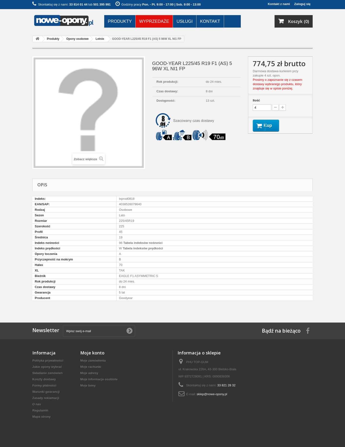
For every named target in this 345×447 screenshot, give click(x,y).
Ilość (256, 100)
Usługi (185, 21)
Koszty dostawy (44, 379)
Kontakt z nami (279, 4)
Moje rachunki (90, 367)
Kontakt (210, 21)
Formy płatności (44, 385)
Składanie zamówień (47, 373)
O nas (36, 404)
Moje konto (92, 353)
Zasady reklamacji (45, 398)
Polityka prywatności (47, 360)
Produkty (120, 21)
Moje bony (88, 385)
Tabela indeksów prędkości (142, 248)
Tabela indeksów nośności (142, 243)
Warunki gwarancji (46, 392)
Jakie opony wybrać (47, 367)
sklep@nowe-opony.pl (212, 394)
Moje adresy (89, 373)
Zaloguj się (302, 4)
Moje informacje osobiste (99, 379)
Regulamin (40, 410)
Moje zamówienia (93, 360)
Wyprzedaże (154, 21)
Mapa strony (41, 416)
